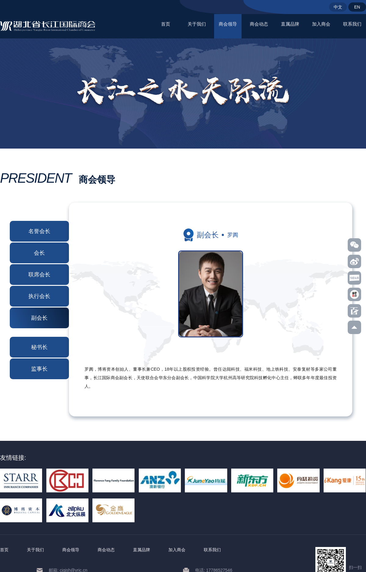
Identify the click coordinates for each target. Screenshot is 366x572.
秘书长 (39, 347)
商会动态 (259, 24)
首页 (165, 24)
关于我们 (197, 24)
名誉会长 (39, 231)
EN (357, 7)
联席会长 (39, 275)
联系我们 (352, 24)
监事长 (39, 369)
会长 (39, 253)
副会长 (39, 318)
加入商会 (321, 24)
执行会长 (39, 296)
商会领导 (228, 24)
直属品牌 (290, 24)
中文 (338, 7)
